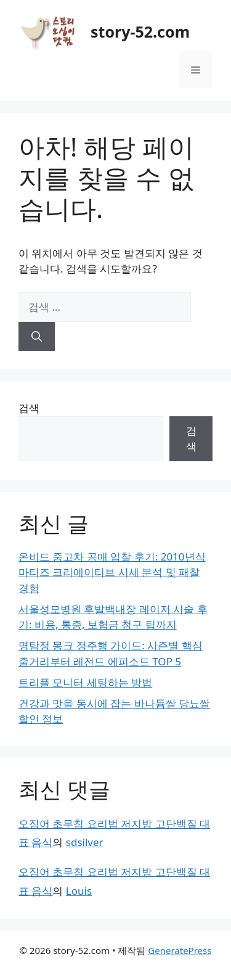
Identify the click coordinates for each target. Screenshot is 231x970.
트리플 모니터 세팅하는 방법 (85, 682)
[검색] (36, 336)
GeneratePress (179, 950)
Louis (79, 891)
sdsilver (84, 842)
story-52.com (140, 31)
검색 (28, 408)
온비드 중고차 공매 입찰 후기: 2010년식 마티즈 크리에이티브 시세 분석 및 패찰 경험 (112, 572)
